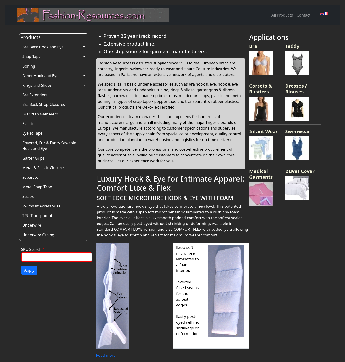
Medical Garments (261, 174)
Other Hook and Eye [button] (40, 75)
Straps (28, 196)
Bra (253, 46)
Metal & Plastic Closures (43, 167)
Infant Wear (263, 131)
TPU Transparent (37, 215)
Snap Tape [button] (31, 56)
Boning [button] (28, 66)
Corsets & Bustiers (260, 89)
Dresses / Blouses (296, 89)
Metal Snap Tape (37, 187)
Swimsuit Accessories (41, 206)
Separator (31, 177)
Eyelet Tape (32, 133)
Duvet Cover (300, 171)
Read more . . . (109, 355)
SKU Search (31, 249)
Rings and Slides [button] (37, 85)
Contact (303, 15)
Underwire (31, 225)
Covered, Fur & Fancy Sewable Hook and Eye (49, 145)
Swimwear (297, 131)
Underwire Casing (38, 234)
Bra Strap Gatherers (40, 114)
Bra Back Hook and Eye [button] (42, 47)
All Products (282, 15)
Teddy (292, 46)
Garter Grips (33, 158)
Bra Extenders (34, 95)
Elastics (28, 123)
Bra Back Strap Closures (43, 104)
